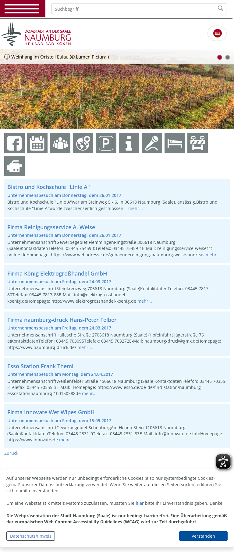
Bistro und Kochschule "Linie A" (48, 187)
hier (140, 503)
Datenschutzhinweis (30, 536)
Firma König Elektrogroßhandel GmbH (57, 273)
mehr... (135, 208)
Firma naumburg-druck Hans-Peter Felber (62, 319)
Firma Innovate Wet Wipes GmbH (51, 412)
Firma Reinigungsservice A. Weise (51, 227)
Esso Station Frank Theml (40, 366)
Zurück (11, 453)
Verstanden (203, 536)
